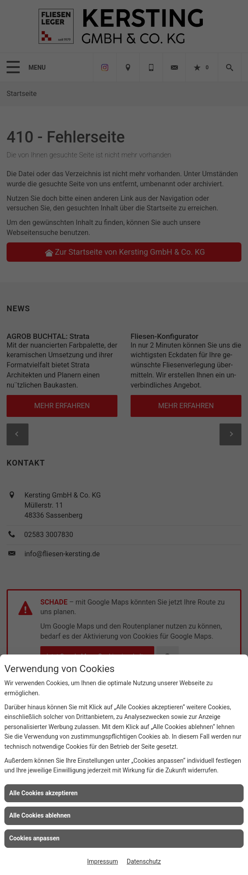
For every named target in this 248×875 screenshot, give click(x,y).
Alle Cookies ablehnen (40, 815)
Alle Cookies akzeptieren (43, 793)
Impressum (102, 861)
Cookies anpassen (34, 838)
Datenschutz (144, 861)
